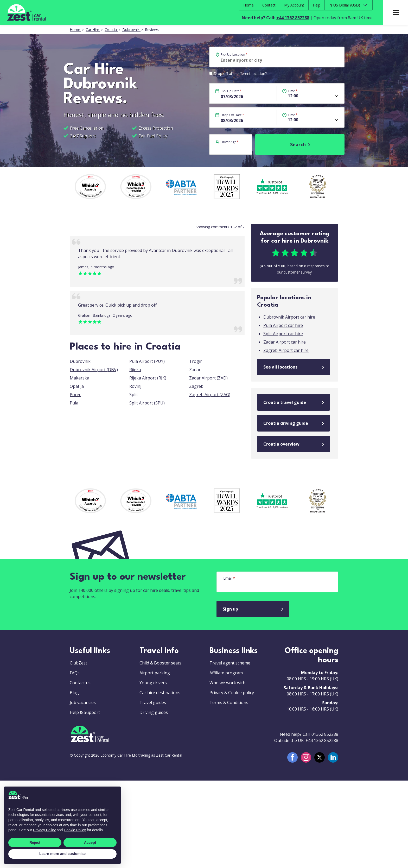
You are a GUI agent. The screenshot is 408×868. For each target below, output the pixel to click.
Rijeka (135, 369)
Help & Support (85, 712)
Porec (75, 394)
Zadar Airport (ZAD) (208, 378)
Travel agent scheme (229, 663)
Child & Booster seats (160, 663)
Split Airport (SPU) (147, 403)
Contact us (80, 683)
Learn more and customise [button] (62, 854)
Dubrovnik (80, 361)
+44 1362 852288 (292, 18)
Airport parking (154, 673)
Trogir (195, 361)
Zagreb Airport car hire (286, 350)
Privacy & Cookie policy (231, 692)
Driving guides (153, 712)
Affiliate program (226, 673)
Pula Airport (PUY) (147, 361)
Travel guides (152, 702)
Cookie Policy (75, 830)
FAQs (75, 673)
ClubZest (78, 663)
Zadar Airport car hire (284, 342)
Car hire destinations (159, 692)
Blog (74, 692)
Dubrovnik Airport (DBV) (94, 369)
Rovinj (135, 386)
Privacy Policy (44, 830)
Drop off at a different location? (240, 73)
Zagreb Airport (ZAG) (209, 394)
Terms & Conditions (228, 702)
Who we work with (227, 683)
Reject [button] (34, 842)
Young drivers (153, 683)
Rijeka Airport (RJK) (147, 378)
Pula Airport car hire (283, 325)
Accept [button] (90, 842)
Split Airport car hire (283, 334)
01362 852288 (324, 734)
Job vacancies (83, 702)
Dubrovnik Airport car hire (289, 317)
